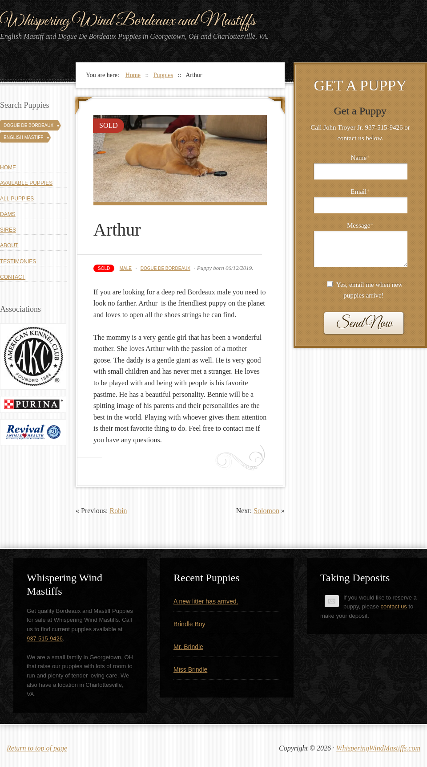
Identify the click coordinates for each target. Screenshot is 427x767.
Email (360, 191)
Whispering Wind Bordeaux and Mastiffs (127, 21)
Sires (8, 230)
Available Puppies (26, 183)
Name (360, 157)
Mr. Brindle (188, 646)
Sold (104, 268)
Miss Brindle (190, 669)
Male (126, 268)
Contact (12, 277)
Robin (118, 510)
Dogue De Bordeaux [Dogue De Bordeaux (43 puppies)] (28, 125)
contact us (394, 606)
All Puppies (17, 199)
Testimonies (18, 261)
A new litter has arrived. (205, 601)
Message (360, 225)
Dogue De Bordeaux (165, 268)
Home (8, 167)
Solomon (266, 510)
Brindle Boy (189, 624)
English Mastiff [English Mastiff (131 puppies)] (23, 137)
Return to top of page (37, 748)
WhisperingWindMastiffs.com (378, 748)
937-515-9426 (45, 638)
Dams (8, 214)
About (9, 245)
